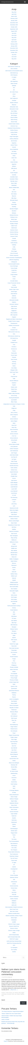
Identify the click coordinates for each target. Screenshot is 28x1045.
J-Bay (14, 410)
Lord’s (14, 501)
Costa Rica (14, 270)
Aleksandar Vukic (14, 106)
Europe (14, 327)
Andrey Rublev (14, 132)
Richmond (14, 714)
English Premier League (14, 321)
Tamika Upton (14, 830)
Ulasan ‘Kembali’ (5, 1019)
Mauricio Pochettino (14, 531)
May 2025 (14, 37)
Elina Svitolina (14, 312)
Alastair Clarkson (14, 102)
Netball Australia (14, 582)
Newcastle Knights (14, 590)
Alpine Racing (14, 119)
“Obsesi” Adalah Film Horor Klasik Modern (11, 1013)
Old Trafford (14, 620)
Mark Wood (14, 514)
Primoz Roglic (14, 677)
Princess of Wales (14, 680)
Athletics (14, 166)
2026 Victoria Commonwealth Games (14, 70)
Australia (14, 174)
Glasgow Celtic (14, 370)
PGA (14, 660)
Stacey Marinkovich (14, 794)
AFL (14, 89)
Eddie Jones (14, 308)
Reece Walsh (14, 703)
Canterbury (14, 240)
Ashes (14, 155)
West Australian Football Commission (14, 907)
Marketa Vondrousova (14, 516)
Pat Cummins (14, 652)
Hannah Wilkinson (14, 380)
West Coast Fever (14, 909)
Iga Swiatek (14, 399)
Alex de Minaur (14, 113)
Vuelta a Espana (14, 898)
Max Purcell (14, 533)
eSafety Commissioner (14, 325)
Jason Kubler (14, 431)
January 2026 (14, 20)
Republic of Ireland (14, 707)
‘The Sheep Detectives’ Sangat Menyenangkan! (12, 1011)
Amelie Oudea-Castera (14, 123)
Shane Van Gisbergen (14, 762)
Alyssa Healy (14, 121)
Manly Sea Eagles (14, 510)
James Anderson (14, 418)
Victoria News (14, 888)
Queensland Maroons (14, 690)
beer (14, 189)
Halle (14, 378)
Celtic (14, 247)
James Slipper (14, 421)
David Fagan (14, 291)
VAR (14, 879)
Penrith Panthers (14, 656)
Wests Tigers (14, 917)
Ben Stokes (14, 193)
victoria (14, 883)
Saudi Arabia (14, 756)
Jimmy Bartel (14, 440)
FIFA (14, 334)
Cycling (14, 285)
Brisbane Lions (14, 217)
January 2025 (14, 46)
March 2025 (14, 41)
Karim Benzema (14, 463)
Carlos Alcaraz (14, 242)
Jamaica (14, 416)
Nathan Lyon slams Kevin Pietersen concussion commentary (13, 972)
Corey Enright (14, 268)
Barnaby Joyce (14, 181)
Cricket (14, 276)
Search (3, 1000)
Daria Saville (14, 287)
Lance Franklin (14, 484)
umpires (14, 866)
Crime (14, 278)
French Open (14, 355)
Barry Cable (14, 183)
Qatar (14, 684)
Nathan (18, 994)
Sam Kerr (14, 745)
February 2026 (14, 18)
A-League (14, 77)
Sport (14, 788)
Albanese (14, 104)
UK (14, 864)
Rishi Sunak (14, 718)
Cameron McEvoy (14, 232)
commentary (3, 994)
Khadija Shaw (14, 476)
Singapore (14, 769)
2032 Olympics (14, 75)
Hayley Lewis (14, 387)
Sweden (14, 818)
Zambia (14, 951)
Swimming (14, 820)
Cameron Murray (14, 234)
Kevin (13, 994)
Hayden (14, 385)
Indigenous (14, 408)
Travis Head (14, 860)
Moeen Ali (14, 556)
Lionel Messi (14, 493)
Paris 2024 (14, 646)
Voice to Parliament (14, 896)
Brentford (14, 210)
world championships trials (14, 936)
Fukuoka (14, 357)
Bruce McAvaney (14, 221)
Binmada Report (14, 200)
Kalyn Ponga (14, 461)
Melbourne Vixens (14, 542)
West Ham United (14, 911)
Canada (14, 238)
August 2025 (14, 31)
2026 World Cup (14, 72)
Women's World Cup (14, 926)
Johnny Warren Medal (14, 444)
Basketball (14, 185)
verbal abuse (14, 881)
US (14, 873)
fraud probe (14, 353)
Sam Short (13, 750)
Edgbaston (14, 310)
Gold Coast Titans (14, 372)
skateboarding (14, 773)
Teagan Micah (14, 832)
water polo (14, 905)
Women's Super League (14, 924)
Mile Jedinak (14, 550)
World (14, 932)
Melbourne (13, 540)
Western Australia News (13, 913)
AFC (14, 87)
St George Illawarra (14, 790)
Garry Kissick (14, 359)
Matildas (14, 529)
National (14, 578)
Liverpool (14, 499)
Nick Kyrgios (14, 599)
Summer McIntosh (14, 811)
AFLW (14, 94)
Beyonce (14, 196)
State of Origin (14, 796)
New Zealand (14, 588)
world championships (14, 934)
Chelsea (14, 249)
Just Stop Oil (14, 457)
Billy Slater (13, 198)
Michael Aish (14, 546)
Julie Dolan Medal (14, 455)
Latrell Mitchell (14, 486)
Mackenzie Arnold (14, 508)
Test (14, 837)
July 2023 (14, 54)
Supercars (14, 815)
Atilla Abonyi (14, 168)
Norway (14, 607)
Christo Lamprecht (14, 255)
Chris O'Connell (14, 253)
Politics (14, 671)
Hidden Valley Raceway (14, 393)
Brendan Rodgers (14, 208)
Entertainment (14, 323)
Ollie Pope (14, 622)
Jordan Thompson (14, 448)
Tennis (13, 835)
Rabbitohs (14, 692)
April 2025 (14, 39)
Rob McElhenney (14, 724)
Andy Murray (14, 134)
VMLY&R (14, 894)
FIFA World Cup (14, 338)
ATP (14, 170)
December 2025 (14, 22)
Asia (14, 160)
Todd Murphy (14, 845)
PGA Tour (14, 663)
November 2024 (14, 50)
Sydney (14, 824)
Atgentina (14, 164)
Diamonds (14, 297)
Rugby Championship (14, 735)
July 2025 (14, 33)
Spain (14, 786)
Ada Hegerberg (14, 81)
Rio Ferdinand (14, 716)
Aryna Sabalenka (14, 149)
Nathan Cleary (14, 573)
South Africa (14, 781)
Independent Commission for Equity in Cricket (14, 404)
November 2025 (14, 24)
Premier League (14, 675)
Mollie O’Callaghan (14, 559)
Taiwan (14, 826)
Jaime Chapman (14, 414)
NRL (14, 612)
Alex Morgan (14, 115)
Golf (14, 374)
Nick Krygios (14, 597)
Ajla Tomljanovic (14, 98)
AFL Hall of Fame (14, 92)
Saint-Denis (14, 743)
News (14, 593)
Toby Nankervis (14, 843)
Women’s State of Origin (14, 930)
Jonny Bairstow (14, 446)
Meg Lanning (14, 537)
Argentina (14, 143)
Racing (14, 694)
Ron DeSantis (14, 731)
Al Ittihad (14, 100)
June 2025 (14, 35)
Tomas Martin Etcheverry (14, 852)
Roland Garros (14, 728)
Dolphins (14, 302)
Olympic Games (14, 629)
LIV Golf (14, 495)
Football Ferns (14, 342)
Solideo (14, 779)
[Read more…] (14, 989)
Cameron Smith (14, 236)
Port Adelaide (14, 673)
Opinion (14, 637)
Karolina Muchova (14, 465)
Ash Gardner (14, 153)
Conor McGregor (14, 266)
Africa (14, 96)
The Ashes (13, 839)
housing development (14, 397)
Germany (14, 363)
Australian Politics (14, 179)
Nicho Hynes (14, 595)
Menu (4, 957)
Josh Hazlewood (14, 450)
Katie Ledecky (14, 467)
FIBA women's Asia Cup (14, 331)
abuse (14, 79)
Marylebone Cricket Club (14, 525)
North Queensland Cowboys (14, 605)
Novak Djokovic (14, 610)
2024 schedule (14, 68)
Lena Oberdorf (14, 491)
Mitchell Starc (14, 554)
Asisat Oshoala (13, 162)
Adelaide (14, 85)
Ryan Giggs (14, 739)
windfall (14, 922)
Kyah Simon (14, 480)
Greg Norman (14, 376)
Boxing (14, 202)
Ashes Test (14, 157)
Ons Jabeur (14, 633)
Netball (14, 580)
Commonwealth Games (14, 264)
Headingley (14, 391)
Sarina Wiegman (14, 754)
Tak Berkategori (14, 828)
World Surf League (14, 939)
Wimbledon (14, 920)
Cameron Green (14, 230)
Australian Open (14, 177)
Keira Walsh (14, 474)
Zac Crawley (14, 949)
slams (2, 995)
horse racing (14, 395)
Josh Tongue (14, 452)
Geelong (14, 361)
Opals (14, 635)
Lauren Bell (14, 489)
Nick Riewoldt (14, 601)
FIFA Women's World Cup (14, 336)
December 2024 (14, 48)
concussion (9, 994)
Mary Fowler (14, 523)
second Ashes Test (14, 758)
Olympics (14, 631)
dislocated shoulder (14, 300)
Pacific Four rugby (14, 644)
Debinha (14, 295)
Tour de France (13, 858)
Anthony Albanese (14, 138)
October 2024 (14, 52)
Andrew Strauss (14, 130)
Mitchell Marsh (14, 552)
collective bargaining (14, 259)
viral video (14, 892)
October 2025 (14, 27)
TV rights (14, 862)
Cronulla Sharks (14, 281)
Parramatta (14, 650)
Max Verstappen (14, 535)
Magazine (6, 1041)
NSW (14, 614)
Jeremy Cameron (14, 433)
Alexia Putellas (14, 117)
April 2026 (14, 14)
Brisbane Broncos (14, 215)
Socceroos (13, 777)
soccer (14, 775)
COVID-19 (14, 272)
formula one (14, 348)
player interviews (14, 669)
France (14, 351)
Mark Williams (14, 512)
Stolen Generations (14, 807)
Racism (14, 697)
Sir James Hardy (14, 771)
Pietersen (22, 994)
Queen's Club (14, 686)
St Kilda (14, 792)
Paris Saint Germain (14, 648)
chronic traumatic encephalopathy (14, 257)
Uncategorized (14, 869)
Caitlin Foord (14, 225)
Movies (14, 567)
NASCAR (14, 571)
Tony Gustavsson (14, 854)
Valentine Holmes (14, 877)
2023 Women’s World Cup (14, 66)
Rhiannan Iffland (14, 711)
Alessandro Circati (14, 109)
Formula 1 (14, 346)
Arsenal (14, 147)
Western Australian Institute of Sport (14, 915)
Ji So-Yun (14, 436)
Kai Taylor (14, 459)
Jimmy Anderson (14, 438)
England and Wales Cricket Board (14, 319)
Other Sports (14, 639)
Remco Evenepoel (14, 705)
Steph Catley (14, 801)
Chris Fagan (14, 251)
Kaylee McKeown (14, 472)
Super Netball (14, 813)
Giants (13, 365)
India (14, 406)
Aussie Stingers (14, 172)
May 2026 (14, 12)
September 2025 (14, 29)
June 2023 (14, 56)
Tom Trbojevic (14, 849)
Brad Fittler (14, 204)
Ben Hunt (14, 191)
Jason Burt (14, 425)
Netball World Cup (14, 584)
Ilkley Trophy (14, 401)
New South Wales (14, 586)
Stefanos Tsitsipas (14, 798)
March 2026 (14, 16)
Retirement (14, 709)
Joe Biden (14, 442)
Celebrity (14, 244)
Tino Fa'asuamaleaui (14, 841)
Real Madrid (14, 701)
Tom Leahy (14, 847)
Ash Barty (14, 151)
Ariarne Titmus (14, 145)
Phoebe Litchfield (14, 667)
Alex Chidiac (14, 111)
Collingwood (14, 261)
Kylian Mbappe (14, 482)
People (14, 658)
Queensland (14, 688)
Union (14, 871)
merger (14, 544)
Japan (14, 423)
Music (14, 569)
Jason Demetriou (14, 429)
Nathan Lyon (14, 576)
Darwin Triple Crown (14, 289)
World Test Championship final (14, 943)
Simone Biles (14, 767)
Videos (14, 890)
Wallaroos (14, 902)
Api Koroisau (14, 140)
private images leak (14, 682)
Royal (14, 733)
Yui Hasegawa (14, 947)
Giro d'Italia (14, 368)
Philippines (14, 665)
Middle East (14, 548)
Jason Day (13, 427)
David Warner (14, 293)
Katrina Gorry (14, 469)
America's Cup (14, 126)
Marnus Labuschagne (14, 520)
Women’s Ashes (14, 928)
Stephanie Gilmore (14, 803)
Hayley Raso (14, 389)
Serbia (13, 760)
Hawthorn (14, 382)
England (14, 317)
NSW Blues (14, 616)
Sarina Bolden (14, 752)
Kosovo (14, 478)
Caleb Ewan (14, 227)
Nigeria (14, 603)
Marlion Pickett (14, 518)
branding (14, 206)
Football (14, 340)
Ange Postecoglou (14, 136)
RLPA (14, 722)
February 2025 (14, 44)
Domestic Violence (14, 304)
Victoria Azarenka (14, 885)
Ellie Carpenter (14, 314)
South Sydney (14, 784)
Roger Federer (14, 726)
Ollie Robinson (14, 624)
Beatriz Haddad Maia (14, 187)
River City (14, 720)
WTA (14, 945)
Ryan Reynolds (14, 741)
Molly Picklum (14, 561)
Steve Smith (14, 805)
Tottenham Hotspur (14, 856)
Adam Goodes (14, 83)
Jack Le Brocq (14, 412)
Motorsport (14, 565)
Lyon (14, 505)
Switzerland (14, 822)
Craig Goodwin (14, 274)
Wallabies (14, 900)
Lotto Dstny (14, 503)
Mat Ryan (14, 527)
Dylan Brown (14, 306)
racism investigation (14, 699)
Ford (14, 344)
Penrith (14, 654)
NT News (14, 618)
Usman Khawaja (14, 875)
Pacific (14, 641)
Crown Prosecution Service (14, 283)
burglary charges (14, 223)
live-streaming (14, 497)
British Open (14, 219)
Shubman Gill (14, 765)
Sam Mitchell (14, 748)
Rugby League (14, 737)
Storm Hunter (14, 809)
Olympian (14, 627)
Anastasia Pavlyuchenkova (14, 128)
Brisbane (14, 213)
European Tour (14, 329)
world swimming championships (14, 941)
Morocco (14, 563)
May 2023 (14, 58)
